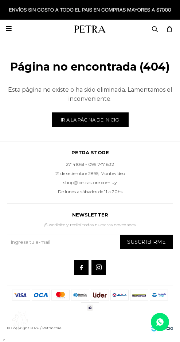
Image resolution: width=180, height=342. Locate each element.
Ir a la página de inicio (90, 120)
